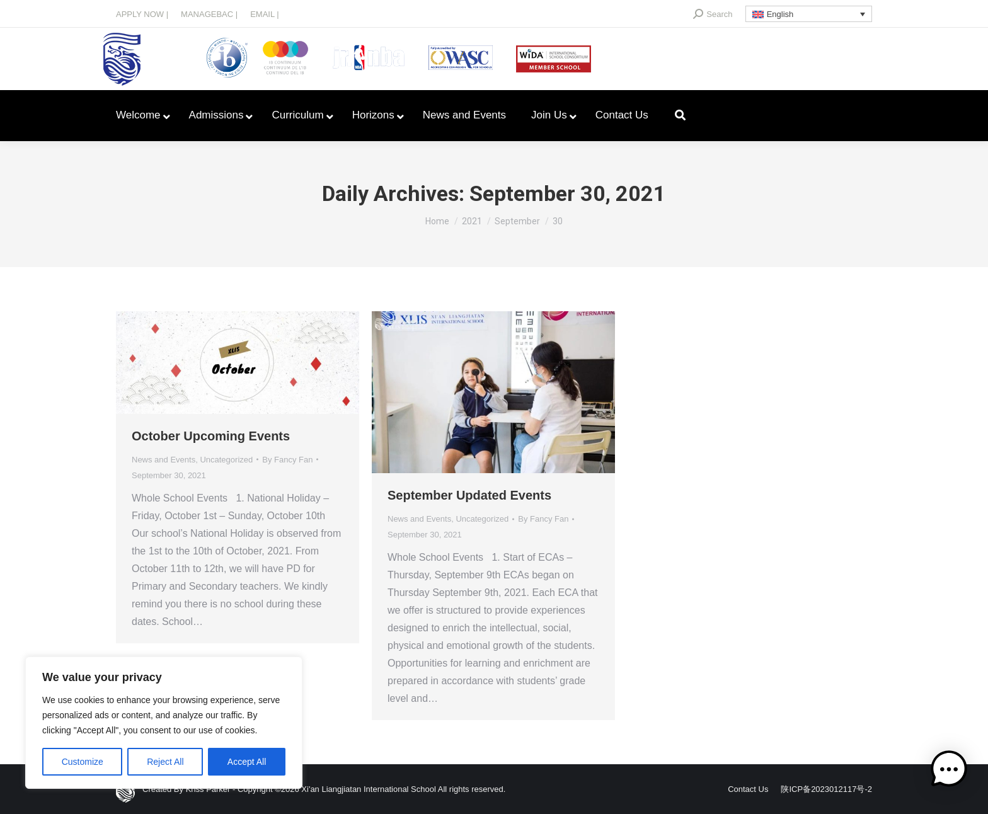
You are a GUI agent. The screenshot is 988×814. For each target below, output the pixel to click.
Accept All (246, 762)
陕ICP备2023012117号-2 (826, 789)
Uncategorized (226, 459)
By (287, 459)
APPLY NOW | (142, 14)
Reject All (165, 762)
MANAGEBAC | (209, 14)
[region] (163, 722)
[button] (949, 772)
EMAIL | (264, 14)
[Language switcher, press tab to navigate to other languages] (809, 14)
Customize (82, 762)
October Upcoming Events (211, 436)
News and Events (163, 459)
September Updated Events (469, 495)
